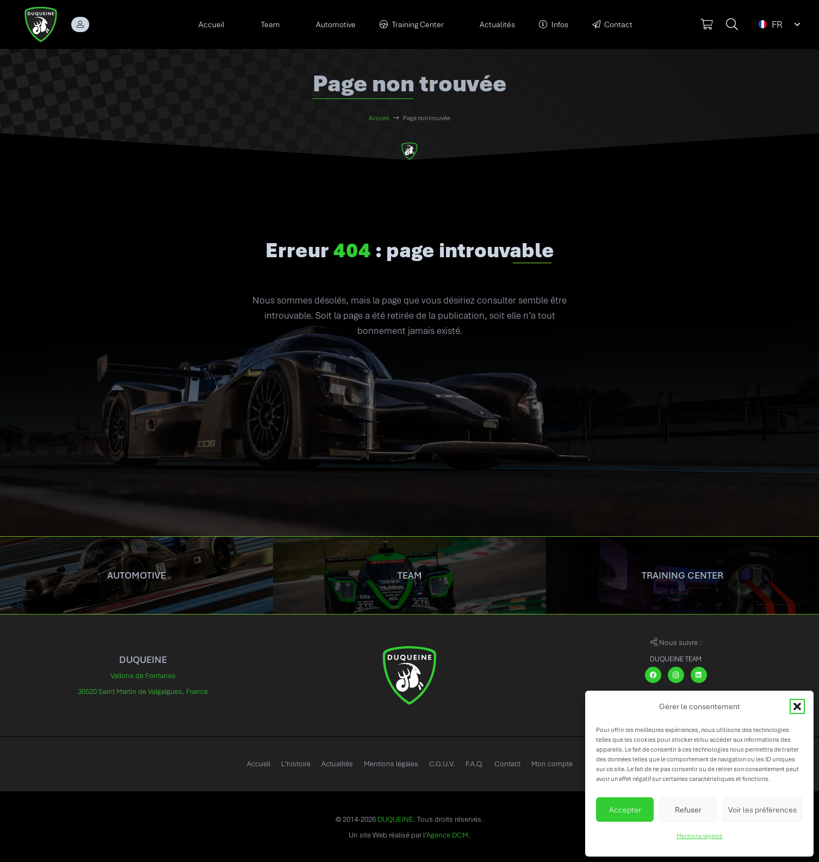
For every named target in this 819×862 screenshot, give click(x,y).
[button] (797, 706)
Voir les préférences (762, 810)
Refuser (688, 810)
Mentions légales (700, 836)
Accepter (625, 810)
